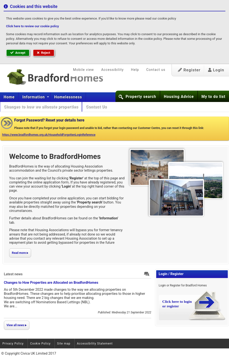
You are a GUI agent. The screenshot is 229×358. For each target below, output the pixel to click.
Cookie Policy (40, 343)
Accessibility (112, 70)
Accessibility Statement (95, 343)
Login (216, 70)
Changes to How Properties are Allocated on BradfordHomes (51, 283)
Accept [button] (17, 52)
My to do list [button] (213, 97)
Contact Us (97, 107)
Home (9, 97)
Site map (63, 343)
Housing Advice (179, 97)
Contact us (155, 70)
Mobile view (83, 70)
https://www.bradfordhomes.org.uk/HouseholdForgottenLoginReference (48, 134)
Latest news (13, 274)
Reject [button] (43, 52)
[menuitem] (9, 97)
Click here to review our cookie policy (32, 26)
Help (135, 70)
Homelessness (68, 97)
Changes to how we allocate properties (41, 107)
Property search (141, 97)
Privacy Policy (13, 343)
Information (34, 97)
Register (189, 70)
